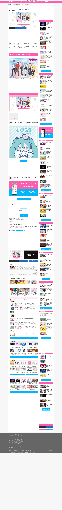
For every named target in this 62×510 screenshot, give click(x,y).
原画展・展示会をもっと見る (46, 190)
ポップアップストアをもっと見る (46, 123)
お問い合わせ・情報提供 (15, 450)
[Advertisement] (16, 35)
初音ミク (22, 230)
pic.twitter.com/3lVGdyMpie (23, 208)
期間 (24, 230)
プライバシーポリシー (28, 450)
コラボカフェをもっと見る (46, 70)
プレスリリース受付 (22, 450)
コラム (42, 2)
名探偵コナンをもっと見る (46, 249)
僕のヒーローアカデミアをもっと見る (46, 308)
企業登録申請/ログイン (47, 2)
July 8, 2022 (28, 210)
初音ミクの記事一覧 (24, 215)
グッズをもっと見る (23, 374)
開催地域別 (30, 2)
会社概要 (10, 450)
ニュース (19, 230)
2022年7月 (14, 230)
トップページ (21, 2)
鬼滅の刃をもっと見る (46, 409)
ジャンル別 (26, 2)
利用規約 (30, 452)
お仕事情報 (34, 2)
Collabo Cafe (12, 1)
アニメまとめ (38, 2)
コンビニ (17, 230)
